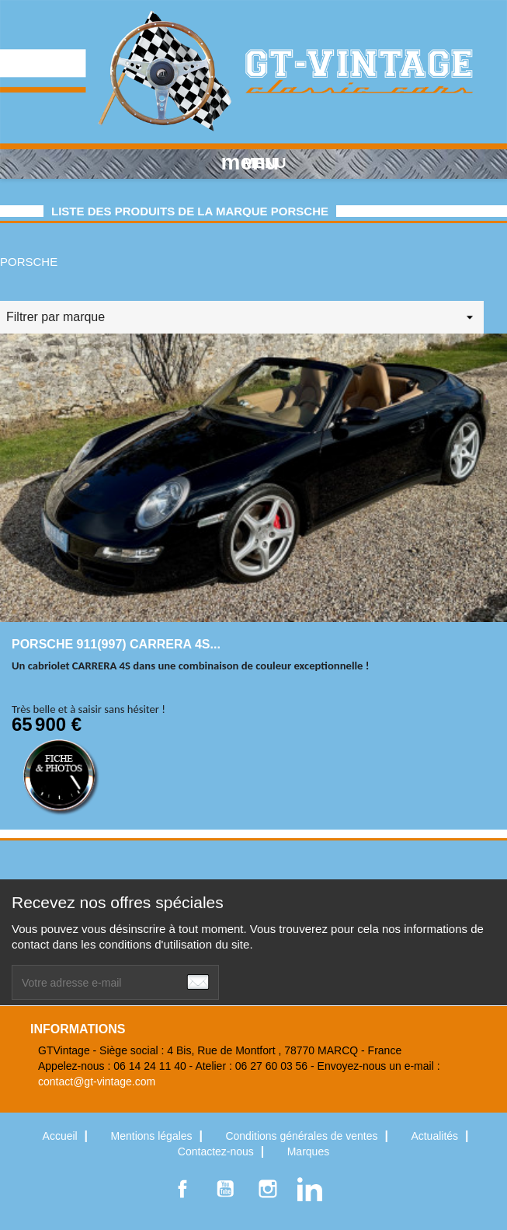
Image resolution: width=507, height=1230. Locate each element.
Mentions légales (153, 1136)
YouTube (225, 1188)
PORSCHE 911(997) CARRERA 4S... (116, 644)
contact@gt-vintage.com (96, 1081)
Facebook (182, 1188)
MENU (253, 162)
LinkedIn (309, 1188)
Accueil (62, 1136)
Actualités (436, 1136)
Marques (308, 1151)
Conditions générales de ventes (302, 1136)
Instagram (267, 1188)
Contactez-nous (217, 1151)
